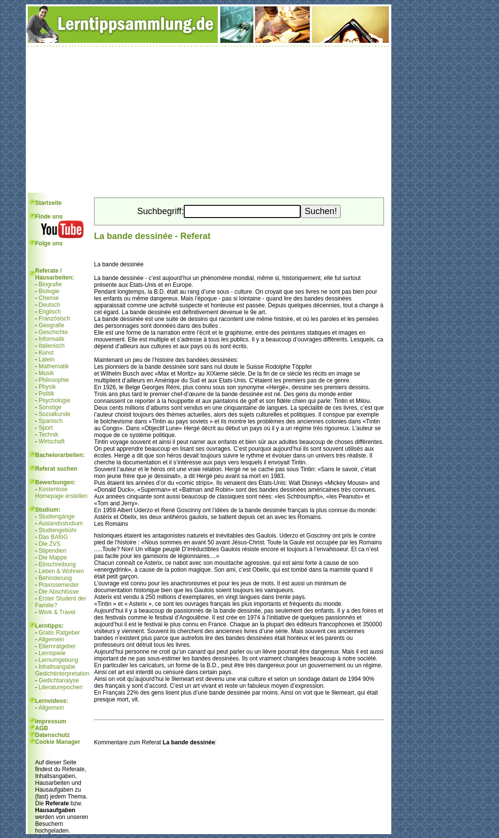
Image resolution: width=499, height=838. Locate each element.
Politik (46, 393)
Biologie (48, 291)
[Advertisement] (208, 119)
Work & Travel (56, 612)
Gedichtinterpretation (62, 673)
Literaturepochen (60, 687)
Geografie (51, 325)
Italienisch (51, 345)
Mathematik (53, 366)
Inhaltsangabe (56, 666)
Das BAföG (53, 537)
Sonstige (49, 407)
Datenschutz (52, 735)
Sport (45, 427)
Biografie (49, 284)
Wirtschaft (51, 441)
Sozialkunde (54, 414)
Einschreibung (57, 564)
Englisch (49, 311)
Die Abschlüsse (58, 591)
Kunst (46, 352)
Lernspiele (51, 653)
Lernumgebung (58, 660)
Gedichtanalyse (58, 680)
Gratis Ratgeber (59, 632)
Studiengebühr (57, 530)
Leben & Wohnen (61, 571)
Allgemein (51, 639)
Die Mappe (52, 557)
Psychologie (54, 400)
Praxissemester (58, 584)
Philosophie (53, 380)
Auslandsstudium (60, 523)
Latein (46, 359)
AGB (41, 728)
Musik (46, 373)
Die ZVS (49, 543)
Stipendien (52, 550)
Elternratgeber (57, 646)
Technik (48, 434)
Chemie (48, 298)
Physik (47, 386)
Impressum (50, 721)
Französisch (54, 318)
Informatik (51, 339)
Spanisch (50, 421)
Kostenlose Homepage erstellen (61, 492)
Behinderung (55, 578)
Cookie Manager (57, 741)
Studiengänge (56, 516)
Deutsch (49, 304)
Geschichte (53, 332)
